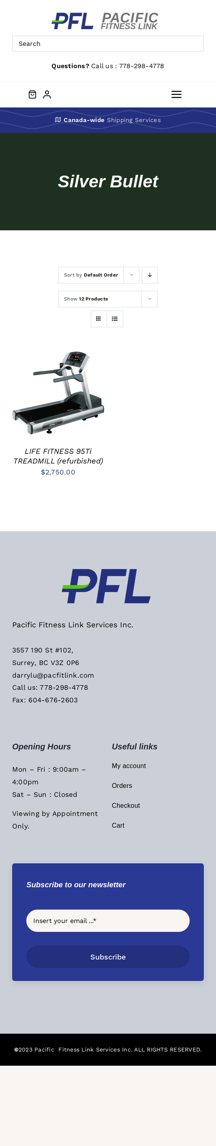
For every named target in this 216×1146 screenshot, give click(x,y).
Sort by (91, 275)
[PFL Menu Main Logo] (108, 15)
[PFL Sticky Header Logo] (108, 571)
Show (86, 299)
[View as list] (115, 319)
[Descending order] (150, 275)
